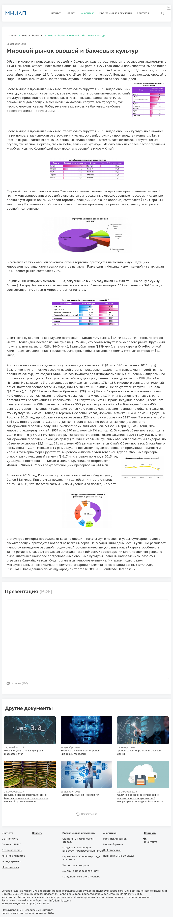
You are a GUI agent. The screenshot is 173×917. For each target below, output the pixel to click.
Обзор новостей (12, 850)
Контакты (143, 13)
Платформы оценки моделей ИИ (80, 794)
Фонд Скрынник (12, 861)
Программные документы (115, 13)
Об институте (10, 838)
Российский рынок (115, 838)
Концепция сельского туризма (81, 876)
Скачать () (20, 683)
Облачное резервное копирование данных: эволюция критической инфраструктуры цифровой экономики (140, 798)
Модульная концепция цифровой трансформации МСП (82, 849)
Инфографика (112, 850)
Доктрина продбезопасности (80, 870)
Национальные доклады (118, 855)
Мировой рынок (113, 844)
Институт (55, 13)
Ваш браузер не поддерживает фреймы (88, 639)
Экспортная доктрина (76, 865)
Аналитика (87, 13)
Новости (71, 13)
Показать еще (89, 814)
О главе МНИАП (11, 844)
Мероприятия (10, 867)
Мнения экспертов (13, 855)
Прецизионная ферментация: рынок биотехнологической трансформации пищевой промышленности (26, 798)
